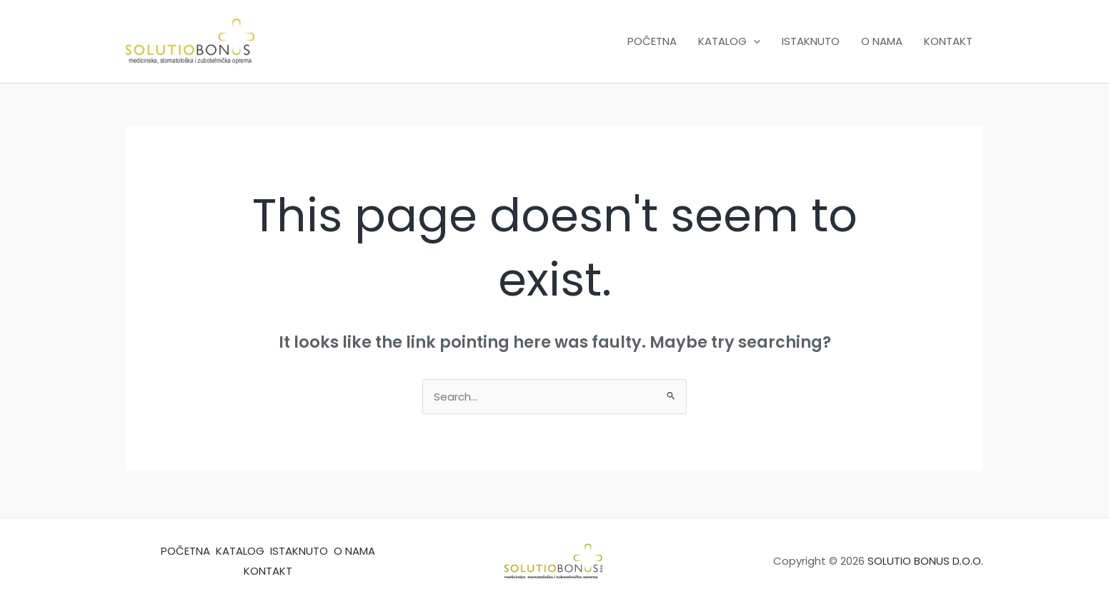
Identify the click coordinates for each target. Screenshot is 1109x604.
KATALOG (729, 41)
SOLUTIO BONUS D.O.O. (925, 560)
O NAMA (881, 41)
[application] (753, 41)
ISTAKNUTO (811, 41)
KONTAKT (948, 41)
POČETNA (652, 41)
